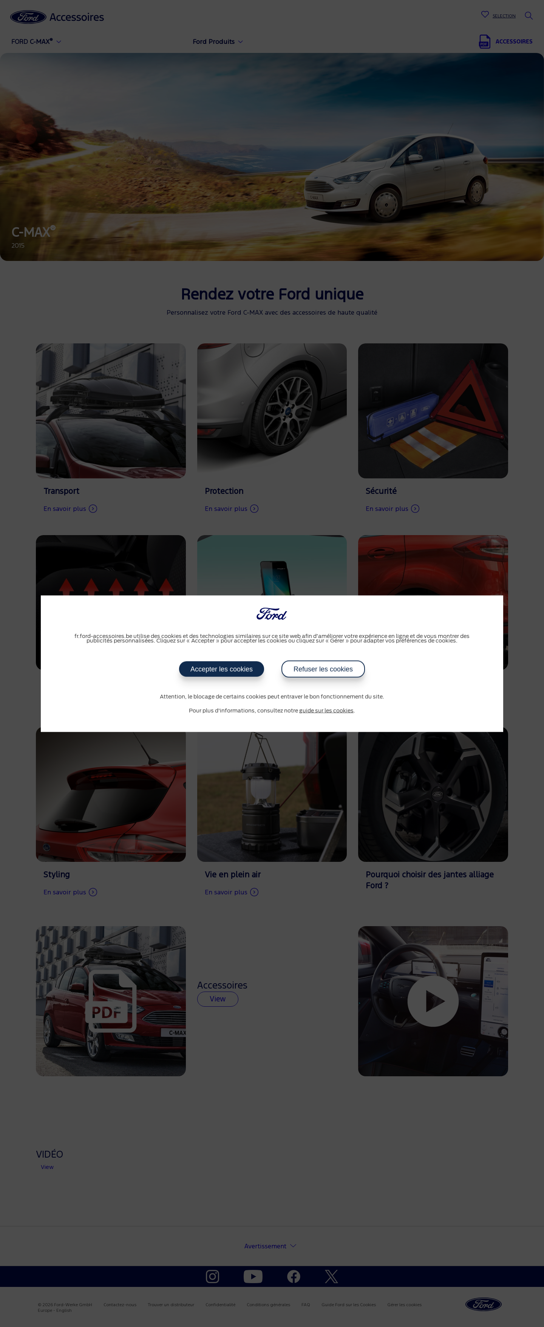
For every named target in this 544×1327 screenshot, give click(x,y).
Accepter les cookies (221, 669)
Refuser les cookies (323, 669)
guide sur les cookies (326, 711)
